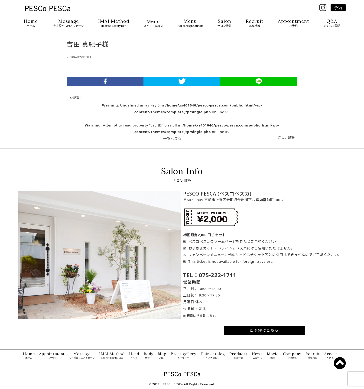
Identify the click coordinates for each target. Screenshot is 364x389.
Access (331, 356)
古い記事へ (75, 99)
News (257, 356)
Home (31, 23)
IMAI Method (113, 23)
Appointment (293, 23)
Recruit (254, 23)
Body (148, 356)
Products (238, 356)
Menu (153, 23)
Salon (224, 23)
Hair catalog (213, 356)
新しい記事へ (288, 138)
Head (134, 356)
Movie (273, 356)
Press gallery (183, 356)
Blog (162, 356)
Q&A (331, 23)
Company (292, 356)
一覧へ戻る (172, 139)
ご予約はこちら (264, 331)
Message (68, 23)
